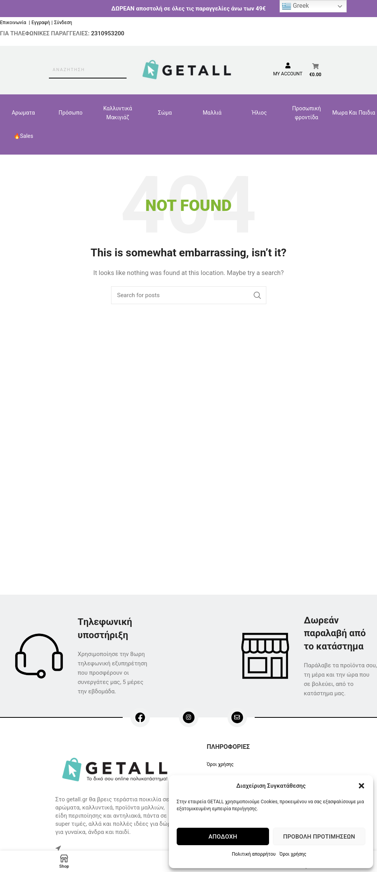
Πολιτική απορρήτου (254, 854)
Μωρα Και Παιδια (353, 113)
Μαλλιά (212, 113)
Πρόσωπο (71, 113)
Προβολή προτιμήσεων (319, 836)
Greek (295, 6)
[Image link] (116, 769)
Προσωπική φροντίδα (306, 112)
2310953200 (107, 33)
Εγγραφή (40, 22)
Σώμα (165, 113)
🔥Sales (23, 136)
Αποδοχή (222, 836)
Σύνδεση (63, 22)
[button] (361, 786)
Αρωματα (23, 113)
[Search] (188, 295)
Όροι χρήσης (293, 854)
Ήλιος (259, 113)
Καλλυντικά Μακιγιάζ (117, 112)
